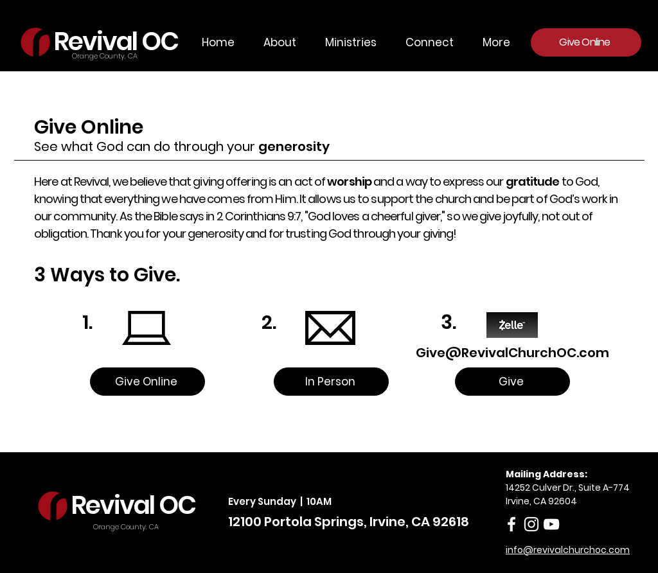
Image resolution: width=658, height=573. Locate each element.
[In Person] (331, 381)
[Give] (512, 381)
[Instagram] (531, 524)
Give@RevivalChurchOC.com (512, 353)
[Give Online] (586, 42)
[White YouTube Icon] (551, 524)
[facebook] (511, 524)
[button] (346, 42)
